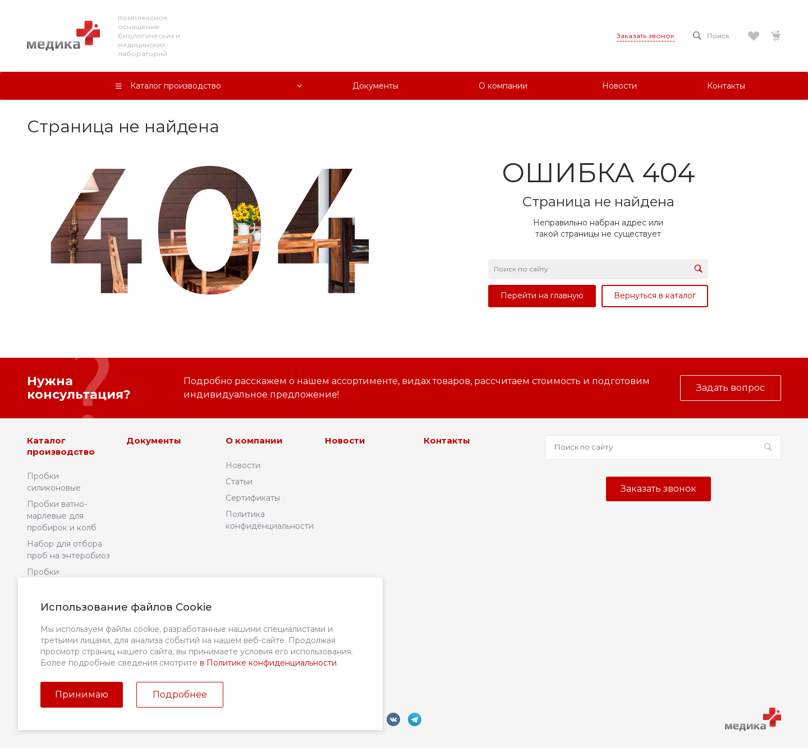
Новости (243, 465)
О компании (254, 440)
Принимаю (81, 694)
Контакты (447, 440)
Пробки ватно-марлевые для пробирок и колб (62, 516)
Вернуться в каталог (655, 295)
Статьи (239, 482)
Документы (153, 440)
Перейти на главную (542, 295)
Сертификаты (253, 498)
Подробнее (180, 694)
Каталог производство (61, 446)
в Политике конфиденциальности (268, 663)
